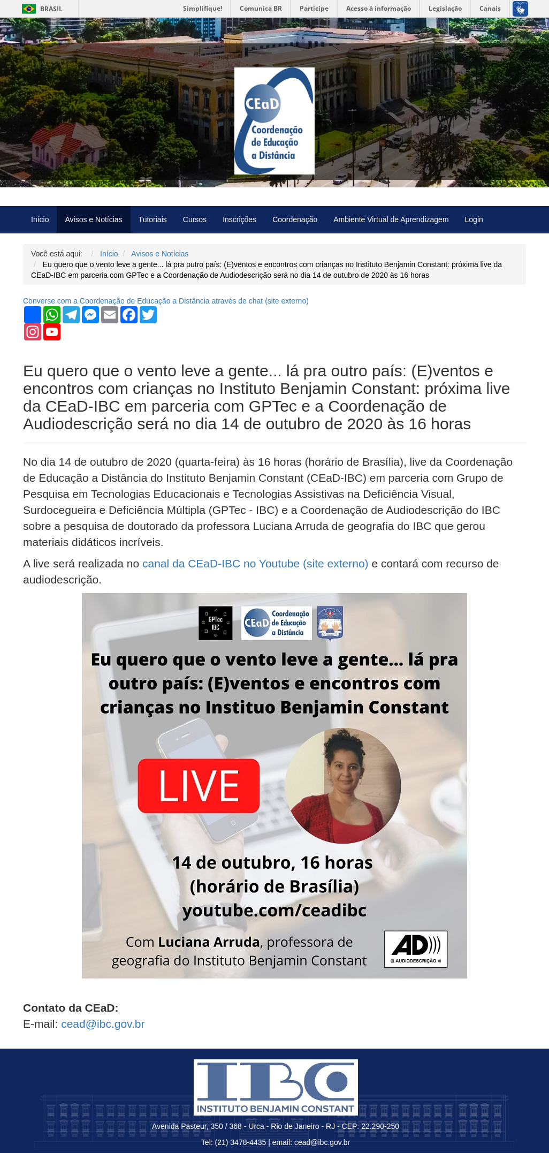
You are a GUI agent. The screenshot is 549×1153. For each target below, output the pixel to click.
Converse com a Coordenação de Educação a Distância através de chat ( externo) (166, 301)
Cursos (195, 219)
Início (40, 219)
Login (474, 219)
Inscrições (239, 219)
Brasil (40, 8)
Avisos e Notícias (93, 219)
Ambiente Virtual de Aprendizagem (390, 219)
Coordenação (294, 219)
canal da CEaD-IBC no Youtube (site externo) (255, 563)
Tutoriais (153, 219)
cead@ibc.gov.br (102, 1024)
